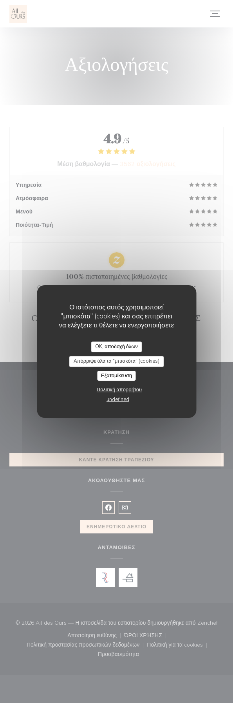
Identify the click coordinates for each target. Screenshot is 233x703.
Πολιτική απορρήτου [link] (119, 389)
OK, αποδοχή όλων (116, 346)
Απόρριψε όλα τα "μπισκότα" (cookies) (116, 361)
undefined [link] (118, 399)
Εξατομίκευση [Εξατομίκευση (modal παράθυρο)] (116, 375)
